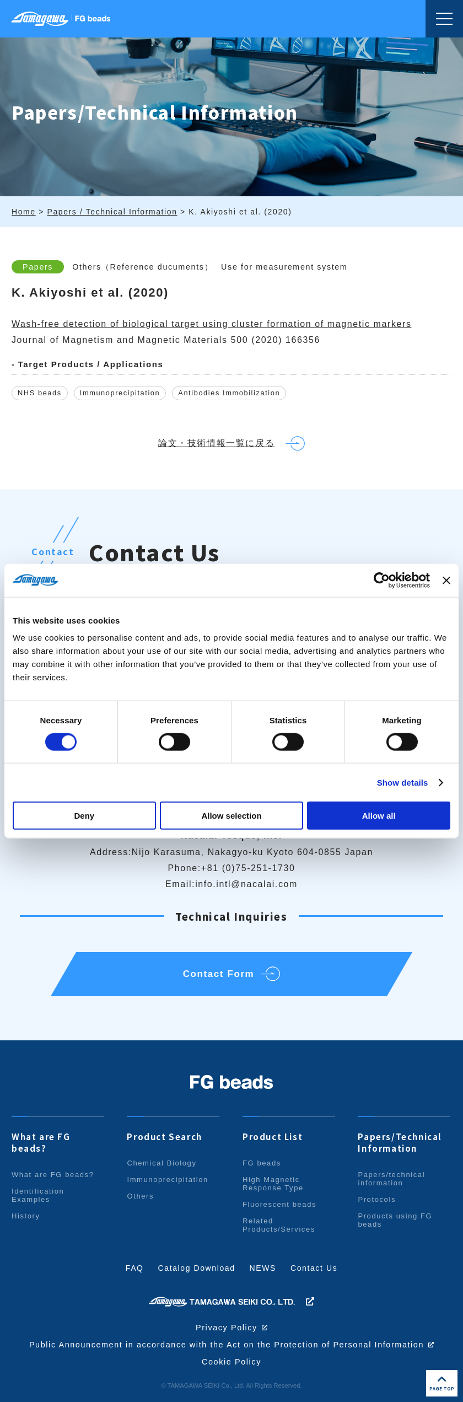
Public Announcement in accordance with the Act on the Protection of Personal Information (226, 1344)
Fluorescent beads (279, 1204)
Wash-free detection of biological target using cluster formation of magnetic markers (212, 324)
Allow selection (231, 815)
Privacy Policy (226, 1327)
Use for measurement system (284, 266)
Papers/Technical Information (400, 1142)
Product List (273, 1136)
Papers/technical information (391, 1178)
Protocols (377, 1199)
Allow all (379, 815)
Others (140, 1196)
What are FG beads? (41, 1142)
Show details (402, 782)
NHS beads (40, 393)
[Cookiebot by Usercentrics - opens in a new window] (381, 580)
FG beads (262, 1163)
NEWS (263, 1268)
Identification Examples (38, 1195)
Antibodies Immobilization (230, 393)
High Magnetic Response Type (273, 1183)
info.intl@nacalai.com (246, 884)
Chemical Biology (161, 1163)
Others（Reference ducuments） (142, 266)
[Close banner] (446, 580)
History (26, 1216)
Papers (38, 266)
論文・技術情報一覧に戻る (216, 443)
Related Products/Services (279, 1225)
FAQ (135, 1268)
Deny (84, 815)
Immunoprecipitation (120, 393)
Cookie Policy (231, 1361)
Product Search (164, 1136)
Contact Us (313, 1268)
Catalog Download (196, 1268)
